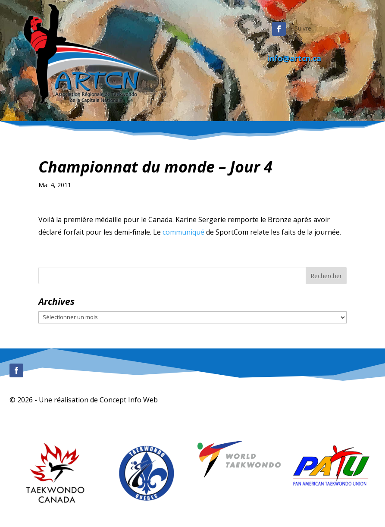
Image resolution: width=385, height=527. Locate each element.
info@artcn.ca (294, 58)
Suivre (302, 28)
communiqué (183, 232)
